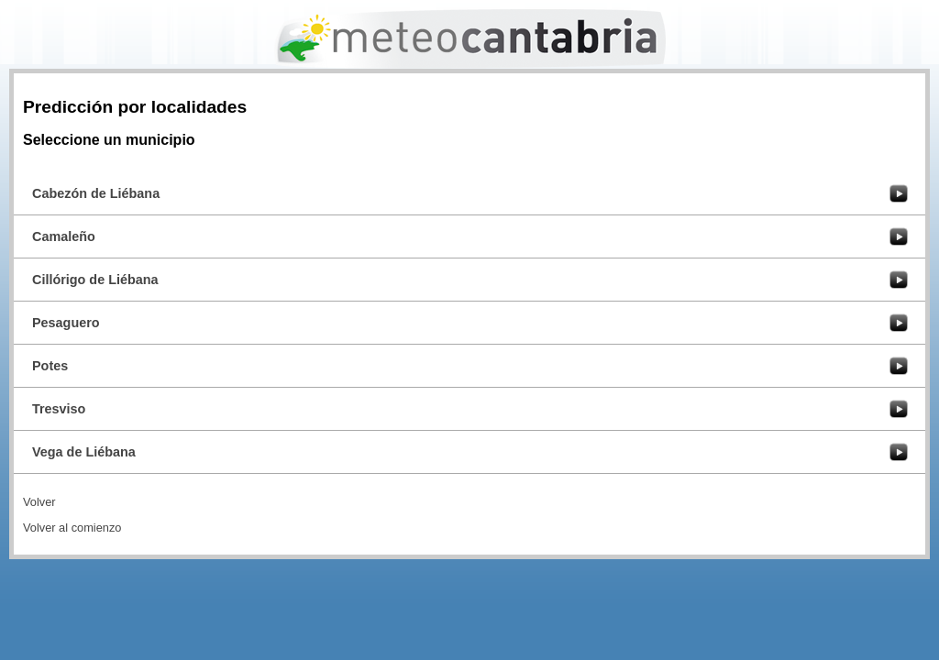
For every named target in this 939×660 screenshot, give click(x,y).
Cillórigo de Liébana (95, 279)
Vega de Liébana (84, 452)
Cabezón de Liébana (96, 193)
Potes (50, 365)
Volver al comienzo (72, 527)
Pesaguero (66, 322)
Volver (39, 502)
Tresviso (58, 409)
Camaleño (63, 236)
